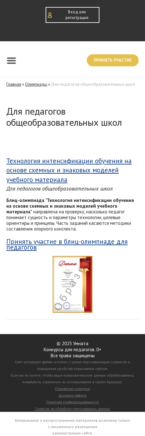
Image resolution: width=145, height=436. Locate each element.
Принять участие (113, 60)
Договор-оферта (72, 395)
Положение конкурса (72, 388)
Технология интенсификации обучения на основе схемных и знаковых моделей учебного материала (69, 170)
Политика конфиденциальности (72, 402)
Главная (13, 84)
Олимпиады (36, 84)
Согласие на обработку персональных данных (72, 408)
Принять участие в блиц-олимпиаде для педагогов (67, 244)
